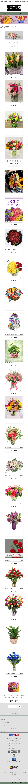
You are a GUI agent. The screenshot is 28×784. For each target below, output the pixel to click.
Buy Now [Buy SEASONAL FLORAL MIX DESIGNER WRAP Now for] (14, 196)
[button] (14, 759)
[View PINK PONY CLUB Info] (14, 35)
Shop (7, 14)
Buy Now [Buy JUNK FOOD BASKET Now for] (14, 309)
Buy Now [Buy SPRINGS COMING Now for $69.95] (14, 422)
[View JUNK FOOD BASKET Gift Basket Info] (14, 294)
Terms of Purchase (14, 779)
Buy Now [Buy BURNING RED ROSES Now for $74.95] (14, 591)
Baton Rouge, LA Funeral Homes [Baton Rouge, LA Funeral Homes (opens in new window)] (9, 772)
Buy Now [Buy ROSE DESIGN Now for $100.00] (14, 563)
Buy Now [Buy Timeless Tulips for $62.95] (14, 165)
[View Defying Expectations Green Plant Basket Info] (14, 351)
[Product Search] (14, 706)
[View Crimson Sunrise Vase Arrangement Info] (14, 266)
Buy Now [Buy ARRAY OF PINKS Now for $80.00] (14, 450)
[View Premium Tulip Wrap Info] (14, 63)
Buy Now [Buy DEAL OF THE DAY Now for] (14, 224)
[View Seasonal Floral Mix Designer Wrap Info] (14, 181)
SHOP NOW (21, 22)
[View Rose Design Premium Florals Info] (14, 548)
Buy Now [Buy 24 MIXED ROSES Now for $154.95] (14, 620)
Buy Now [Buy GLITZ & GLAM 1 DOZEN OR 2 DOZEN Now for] (14, 252)
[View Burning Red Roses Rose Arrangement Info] (14, 577)
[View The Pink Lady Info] (14, 91)
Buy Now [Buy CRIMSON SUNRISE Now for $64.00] (14, 281)
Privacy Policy (5, 779)
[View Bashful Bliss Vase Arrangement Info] (14, 464)
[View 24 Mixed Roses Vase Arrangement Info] (14, 605)
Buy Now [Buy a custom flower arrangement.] (14, 701)
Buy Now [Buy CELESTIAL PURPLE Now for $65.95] (14, 535)
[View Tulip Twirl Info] (14, 119)
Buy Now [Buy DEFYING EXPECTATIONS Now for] (14, 365)
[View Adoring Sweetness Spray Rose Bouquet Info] (14, 379)
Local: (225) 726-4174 (14, 745)
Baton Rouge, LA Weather (7, 776)
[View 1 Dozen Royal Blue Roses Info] (14, 661)
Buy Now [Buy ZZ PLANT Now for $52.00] (14, 648)
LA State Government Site (20, 776)
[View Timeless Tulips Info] (14, 148)
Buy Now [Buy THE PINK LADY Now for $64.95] (14, 106)
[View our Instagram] (14, 735)
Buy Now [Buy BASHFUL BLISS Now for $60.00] (14, 478)
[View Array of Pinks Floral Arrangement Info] (14, 435)
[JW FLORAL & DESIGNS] (14, 10)
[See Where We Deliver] (14, 713)
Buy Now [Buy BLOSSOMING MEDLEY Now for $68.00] (14, 507)
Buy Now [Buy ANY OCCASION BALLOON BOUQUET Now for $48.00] (14, 337)
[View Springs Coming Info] (14, 407)
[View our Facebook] (10, 735)
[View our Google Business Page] (12, 735)
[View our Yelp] (18, 735)
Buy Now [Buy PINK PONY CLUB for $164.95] (14, 47)
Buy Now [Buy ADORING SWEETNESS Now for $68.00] (14, 394)
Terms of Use (23, 779)
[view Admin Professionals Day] (14, 23)
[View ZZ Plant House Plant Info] (14, 633)
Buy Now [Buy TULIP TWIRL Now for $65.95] (14, 134)
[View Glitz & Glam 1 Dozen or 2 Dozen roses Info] (14, 238)
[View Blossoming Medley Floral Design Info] (14, 492)
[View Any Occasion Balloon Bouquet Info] (14, 322)
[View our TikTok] (16, 735)
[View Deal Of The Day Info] (14, 209)
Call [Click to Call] (5, 783)
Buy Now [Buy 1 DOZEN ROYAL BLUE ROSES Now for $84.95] (14, 676)
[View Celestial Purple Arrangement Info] (14, 520)
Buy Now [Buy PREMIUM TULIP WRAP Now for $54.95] (14, 77)
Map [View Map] (14, 783)
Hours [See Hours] (23, 783)
